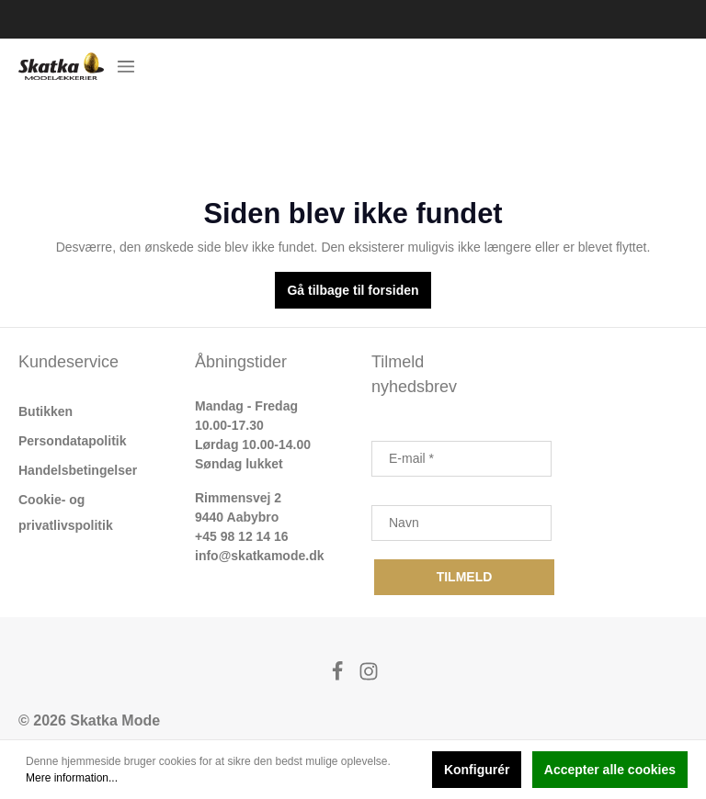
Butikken (45, 411)
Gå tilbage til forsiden (352, 290)
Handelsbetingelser (77, 470)
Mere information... (72, 777)
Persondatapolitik (72, 440)
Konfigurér (477, 769)
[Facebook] (339, 676)
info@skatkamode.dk (259, 555)
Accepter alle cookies (610, 769)
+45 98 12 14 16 (242, 536)
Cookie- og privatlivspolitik (65, 512)
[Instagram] (369, 676)
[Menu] (126, 66)
